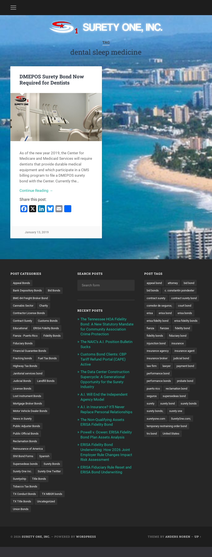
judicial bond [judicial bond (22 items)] (155, 389)
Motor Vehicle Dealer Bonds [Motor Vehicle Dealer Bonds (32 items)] (31, 420)
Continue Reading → (36, 191)
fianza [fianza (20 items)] (182, 343)
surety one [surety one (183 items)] (154, 442)
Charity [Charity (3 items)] (46, 313)
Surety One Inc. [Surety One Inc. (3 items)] (23, 481)
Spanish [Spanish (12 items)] (46, 465)
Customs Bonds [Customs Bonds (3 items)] (51, 328)
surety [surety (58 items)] (151, 427)
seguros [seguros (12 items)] (152, 420)
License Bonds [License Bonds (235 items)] (23, 397)
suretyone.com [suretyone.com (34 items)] (177, 442)
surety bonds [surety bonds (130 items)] (155, 435)
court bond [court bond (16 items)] (187, 321)
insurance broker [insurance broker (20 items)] (186, 382)
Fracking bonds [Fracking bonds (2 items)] (23, 366)
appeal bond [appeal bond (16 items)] (155, 283)
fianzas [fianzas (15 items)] (152, 351)
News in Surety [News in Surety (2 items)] (23, 427)
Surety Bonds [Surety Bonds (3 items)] (55, 473)
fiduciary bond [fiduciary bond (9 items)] (180, 359)
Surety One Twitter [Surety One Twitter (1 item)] (25, 488)
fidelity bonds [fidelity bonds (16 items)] (156, 359)
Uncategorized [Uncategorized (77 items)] (23, 519)
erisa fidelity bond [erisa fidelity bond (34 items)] (159, 336)
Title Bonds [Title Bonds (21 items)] (20, 496)
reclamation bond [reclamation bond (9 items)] (179, 412)
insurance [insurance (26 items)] (180, 366)
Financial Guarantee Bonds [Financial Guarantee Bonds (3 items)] (31, 359)
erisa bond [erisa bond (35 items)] (166, 328)
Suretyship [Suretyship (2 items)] (51, 488)
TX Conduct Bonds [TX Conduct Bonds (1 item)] (25, 503)
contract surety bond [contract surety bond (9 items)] (161, 313)
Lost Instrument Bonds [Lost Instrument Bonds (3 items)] (28, 404)
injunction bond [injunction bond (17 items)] (157, 366)
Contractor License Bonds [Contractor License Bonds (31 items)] (30, 321)
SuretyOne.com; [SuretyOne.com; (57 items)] (157, 450)
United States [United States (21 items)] (173, 465)
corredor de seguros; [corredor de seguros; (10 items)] (161, 321)
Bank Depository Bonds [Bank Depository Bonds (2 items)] (29, 290)
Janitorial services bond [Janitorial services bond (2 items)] (29, 382)
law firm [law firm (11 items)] (175, 389)
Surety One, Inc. (36, 546)
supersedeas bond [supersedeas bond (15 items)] (176, 420)
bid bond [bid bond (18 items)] (153, 290)
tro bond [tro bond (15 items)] (152, 465)
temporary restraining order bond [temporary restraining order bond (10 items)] (169, 458)
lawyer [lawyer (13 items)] (191, 389)
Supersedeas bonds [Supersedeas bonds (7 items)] (26, 473)
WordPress (86, 546)
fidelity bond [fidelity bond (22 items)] (171, 351)
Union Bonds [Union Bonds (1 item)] (47, 519)
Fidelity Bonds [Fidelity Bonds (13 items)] (22, 351)
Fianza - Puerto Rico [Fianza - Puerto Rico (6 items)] (26, 343)
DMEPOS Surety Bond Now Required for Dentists (52, 79)
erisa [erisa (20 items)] (150, 328)
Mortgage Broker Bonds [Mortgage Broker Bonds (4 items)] (29, 412)
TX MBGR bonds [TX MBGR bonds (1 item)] (24, 511)
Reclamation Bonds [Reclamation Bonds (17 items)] (26, 450)
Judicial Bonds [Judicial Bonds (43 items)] (23, 389)
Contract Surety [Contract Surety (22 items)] (23, 328)
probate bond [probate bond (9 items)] (188, 404)
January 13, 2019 (37, 232)
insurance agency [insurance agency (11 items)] (159, 374)
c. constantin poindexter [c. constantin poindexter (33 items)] (163, 298)
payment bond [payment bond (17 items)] (156, 397)
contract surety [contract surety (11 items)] (157, 305)
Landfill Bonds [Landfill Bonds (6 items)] (48, 389)
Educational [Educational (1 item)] (21, 336)
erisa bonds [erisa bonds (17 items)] (187, 328)
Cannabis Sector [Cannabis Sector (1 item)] (24, 313)
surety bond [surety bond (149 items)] (169, 427)
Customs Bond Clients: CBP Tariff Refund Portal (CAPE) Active (103, 359)
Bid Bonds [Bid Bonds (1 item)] (20, 298)
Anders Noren (177, 546)
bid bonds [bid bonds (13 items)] (171, 290)
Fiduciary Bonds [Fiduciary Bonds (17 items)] (49, 351)
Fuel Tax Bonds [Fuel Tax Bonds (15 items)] (50, 366)
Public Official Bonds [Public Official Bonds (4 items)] (27, 442)
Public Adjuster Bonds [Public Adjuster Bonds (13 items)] (28, 435)
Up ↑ (197, 546)
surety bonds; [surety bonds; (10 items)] (179, 435)
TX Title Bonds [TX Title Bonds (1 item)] (51, 511)
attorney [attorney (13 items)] (175, 283)
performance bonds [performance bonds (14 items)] (160, 404)
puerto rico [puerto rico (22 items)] (154, 412)
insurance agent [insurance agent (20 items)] (158, 382)
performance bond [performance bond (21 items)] (185, 397)
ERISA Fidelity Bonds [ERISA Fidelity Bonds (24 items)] (49, 336)
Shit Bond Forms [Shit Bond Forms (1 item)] (24, 465)
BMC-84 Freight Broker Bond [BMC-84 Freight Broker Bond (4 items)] (32, 305)
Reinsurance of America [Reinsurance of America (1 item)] (29, 458)
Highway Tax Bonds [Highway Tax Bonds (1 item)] (26, 374)
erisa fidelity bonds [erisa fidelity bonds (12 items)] (159, 343)
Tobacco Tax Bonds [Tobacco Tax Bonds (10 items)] (47, 496)
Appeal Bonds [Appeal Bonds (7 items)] (22, 283)
